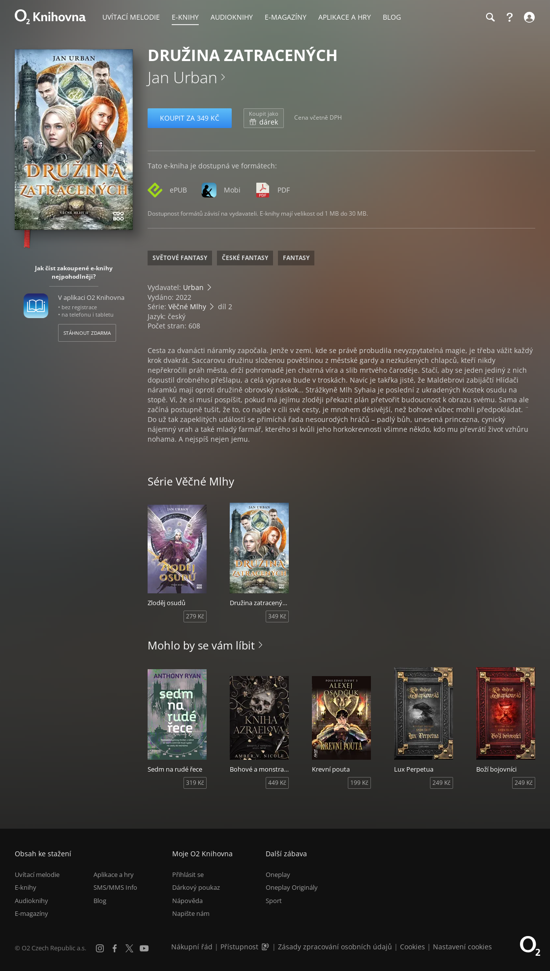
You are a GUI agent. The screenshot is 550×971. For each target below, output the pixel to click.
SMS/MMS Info (115, 887)
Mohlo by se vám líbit (201, 645)
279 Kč (195, 616)
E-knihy (25, 887)
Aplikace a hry (113, 874)
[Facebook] (114, 948)
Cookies (412, 946)
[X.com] (129, 948)
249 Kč (441, 782)
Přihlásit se (188, 874)
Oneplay (278, 874)
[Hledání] (490, 17)
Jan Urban (182, 77)
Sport (274, 900)
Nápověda (187, 900)
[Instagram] (99, 948)
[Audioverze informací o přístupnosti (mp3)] (266, 946)
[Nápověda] (509, 17)
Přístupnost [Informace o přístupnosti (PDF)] (239, 946)
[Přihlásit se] (528, 17)
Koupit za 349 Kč (189, 118)
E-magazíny (31, 913)
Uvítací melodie (37, 874)
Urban (193, 287)
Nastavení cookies (462, 946)
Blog (99, 900)
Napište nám (191, 913)
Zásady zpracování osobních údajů (335, 946)
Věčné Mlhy (187, 306)
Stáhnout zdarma (87, 332)
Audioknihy (31, 900)
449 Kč (277, 782)
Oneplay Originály (292, 887)
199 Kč (359, 782)
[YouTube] (144, 948)
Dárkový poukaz (196, 887)
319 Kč (195, 782)
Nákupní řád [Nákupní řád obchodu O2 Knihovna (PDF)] (192, 946)
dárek (263, 118)
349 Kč (277, 616)
